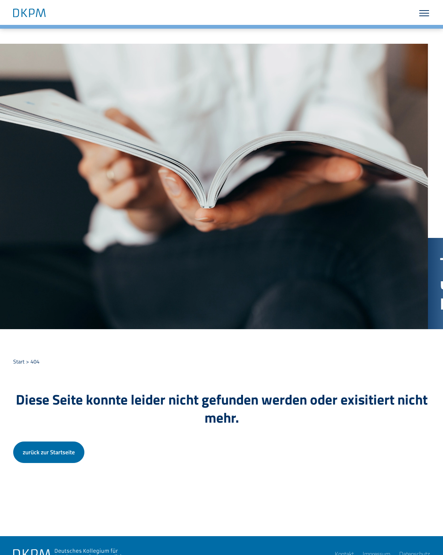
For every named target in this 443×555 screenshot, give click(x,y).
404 (35, 361)
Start (18, 361)
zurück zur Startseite (49, 452)
